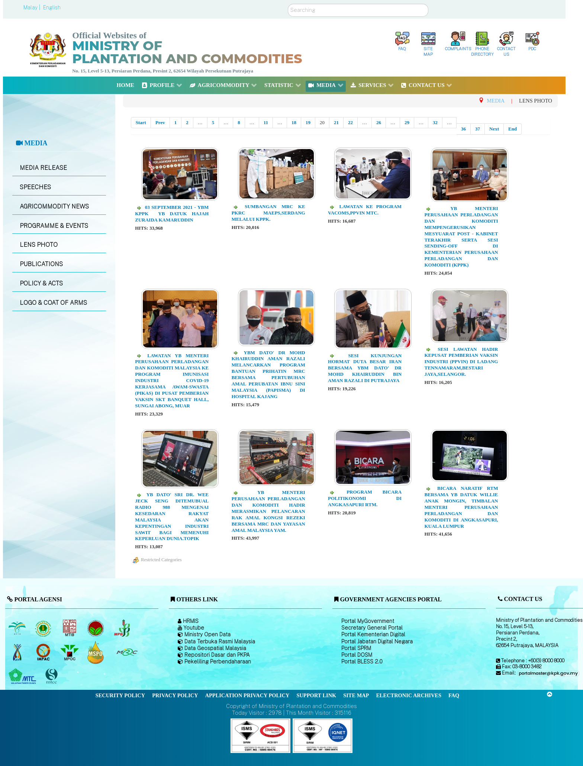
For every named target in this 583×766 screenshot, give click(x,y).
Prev (160, 122)
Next (494, 129)
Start (141, 122)
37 (477, 129)
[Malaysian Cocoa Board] (96, 628)
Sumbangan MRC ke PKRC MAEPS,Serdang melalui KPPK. (268, 213)
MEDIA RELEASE (43, 167)
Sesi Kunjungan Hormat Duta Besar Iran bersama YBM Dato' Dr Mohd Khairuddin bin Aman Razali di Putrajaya (365, 368)
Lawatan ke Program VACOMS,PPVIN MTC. (365, 210)
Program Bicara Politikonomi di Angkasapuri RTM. (365, 498)
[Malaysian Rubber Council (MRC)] (126, 652)
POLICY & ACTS (41, 283)
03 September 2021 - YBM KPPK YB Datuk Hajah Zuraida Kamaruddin (172, 213)
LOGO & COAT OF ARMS (53, 302)
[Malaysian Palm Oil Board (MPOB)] (17, 628)
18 (294, 122)
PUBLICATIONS (41, 264)
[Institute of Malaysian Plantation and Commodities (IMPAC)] (44, 652)
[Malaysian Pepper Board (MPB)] (122, 628)
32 (435, 122)
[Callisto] (260, 735)
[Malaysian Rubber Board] (44, 628)
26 (378, 122)
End (512, 129)
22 (350, 122)
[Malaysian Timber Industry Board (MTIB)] (70, 628)
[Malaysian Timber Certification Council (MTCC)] (52, 676)
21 (336, 122)
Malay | (32, 7)
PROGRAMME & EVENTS (54, 225)
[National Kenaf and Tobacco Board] (17, 652)
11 (266, 122)
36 (463, 129)
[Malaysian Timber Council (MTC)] (23, 676)
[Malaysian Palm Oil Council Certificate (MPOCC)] (96, 652)
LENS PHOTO (39, 244)
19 (308, 122)
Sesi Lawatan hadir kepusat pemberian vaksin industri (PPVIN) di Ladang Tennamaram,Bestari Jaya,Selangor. (461, 361)
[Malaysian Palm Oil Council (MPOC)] (70, 652)
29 (407, 122)
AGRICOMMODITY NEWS (54, 206)
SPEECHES (35, 187)
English (52, 7)
